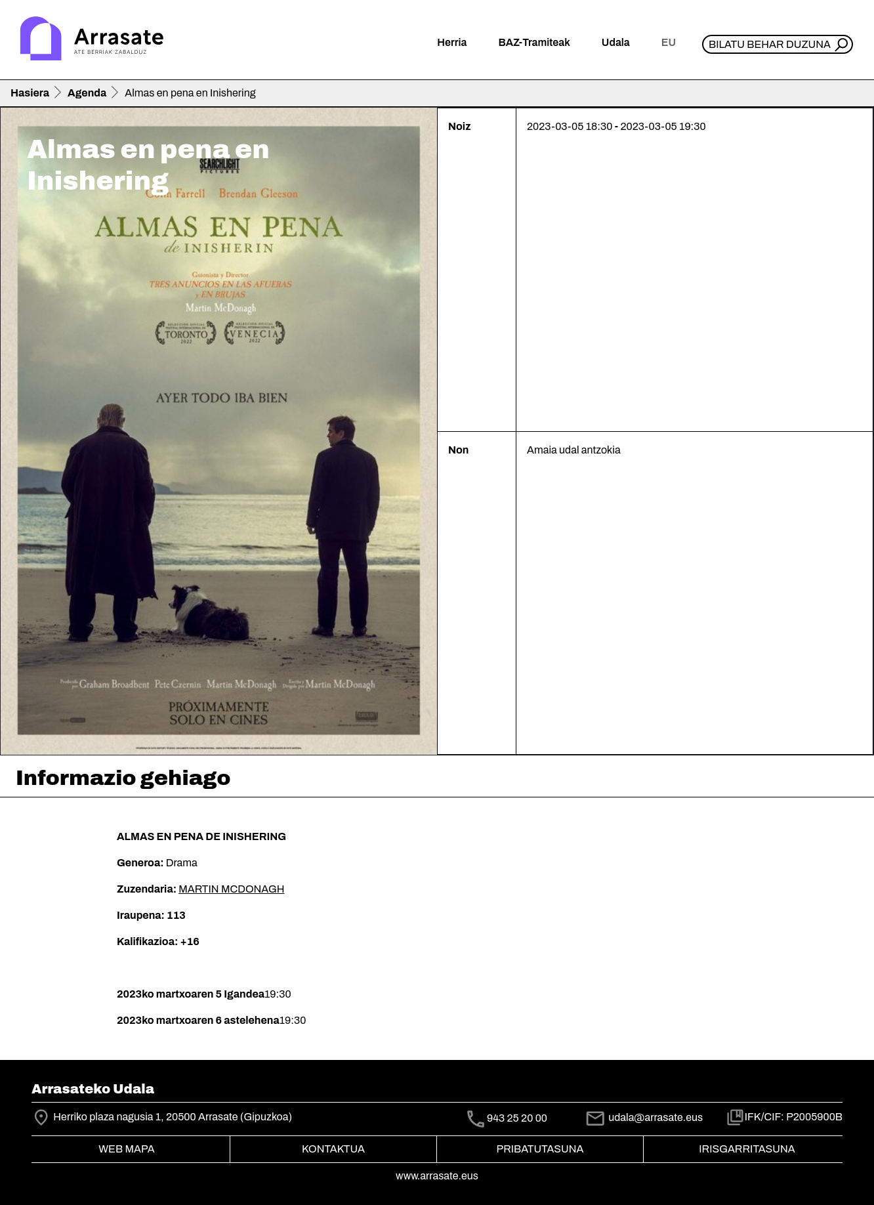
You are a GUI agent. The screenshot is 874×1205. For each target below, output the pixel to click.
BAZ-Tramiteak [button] (534, 42)
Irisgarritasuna (747, 1148)
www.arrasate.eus (437, 1175)
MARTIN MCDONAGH (231, 889)
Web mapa (126, 1148)
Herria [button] (452, 42)
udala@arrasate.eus (644, 1117)
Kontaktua (333, 1148)
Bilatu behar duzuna (770, 44)
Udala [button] (616, 42)
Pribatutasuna (540, 1148)
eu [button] (668, 42)
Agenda (87, 92)
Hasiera (29, 92)
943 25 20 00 (517, 1118)
